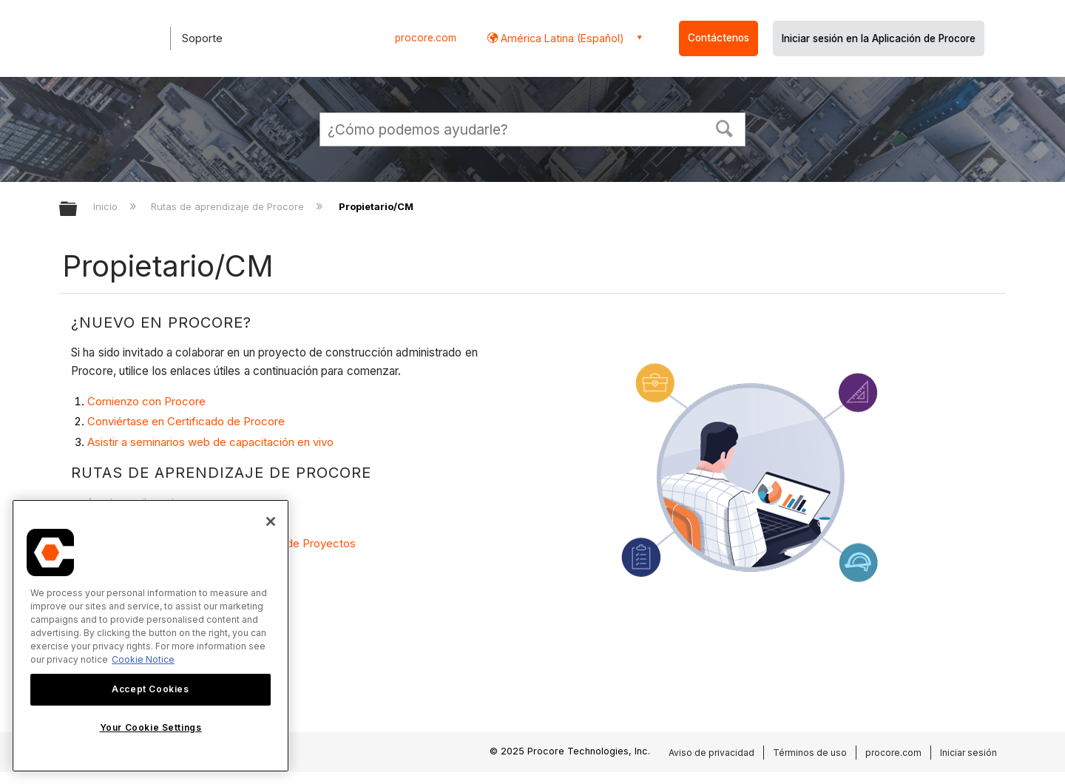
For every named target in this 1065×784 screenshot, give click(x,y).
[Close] (270, 521)
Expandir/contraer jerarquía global (77, 209)
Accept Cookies (150, 689)
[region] (150, 635)
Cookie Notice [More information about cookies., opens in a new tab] (143, 659)
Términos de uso (810, 752)
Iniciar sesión (968, 752)
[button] (725, 127)
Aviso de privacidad (711, 752)
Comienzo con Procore (146, 401)
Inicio (107, 206)
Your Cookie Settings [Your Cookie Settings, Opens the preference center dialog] (151, 727)
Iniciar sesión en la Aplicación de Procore (879, 38)
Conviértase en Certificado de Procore (186, 421)
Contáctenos (718, 38)
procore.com (425, 38)
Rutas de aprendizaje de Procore (229, 206)
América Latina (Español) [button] (561, 38)
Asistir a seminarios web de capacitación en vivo (210, 442)
